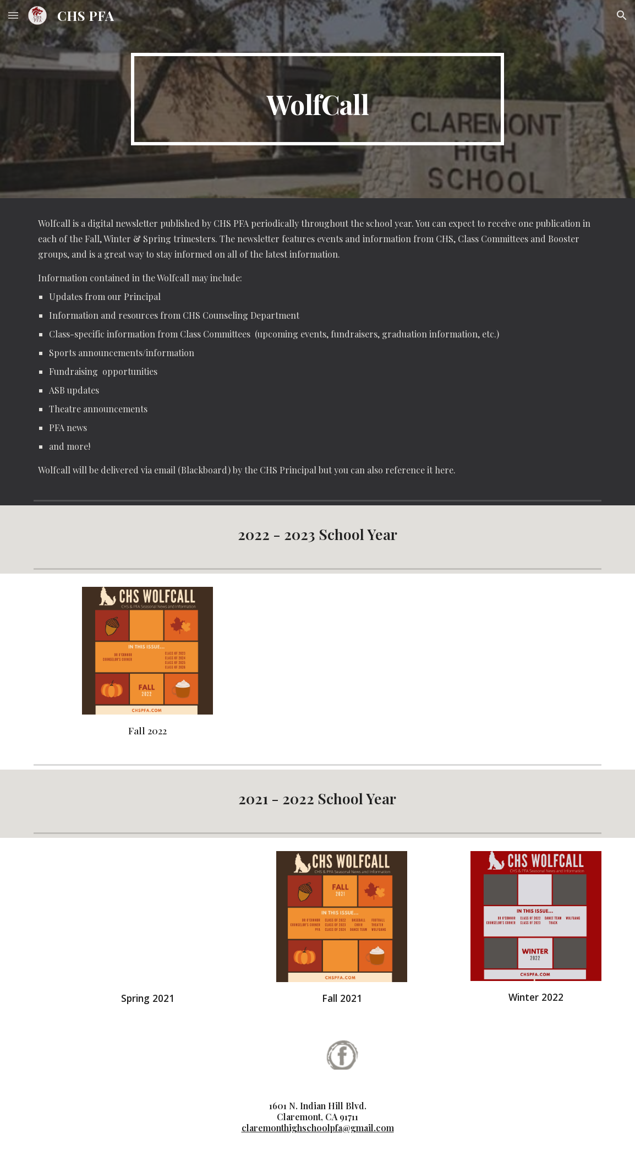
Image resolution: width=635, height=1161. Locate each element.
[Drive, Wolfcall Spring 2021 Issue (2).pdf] (147, 916)
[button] (13, 15)
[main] (318, 99)
